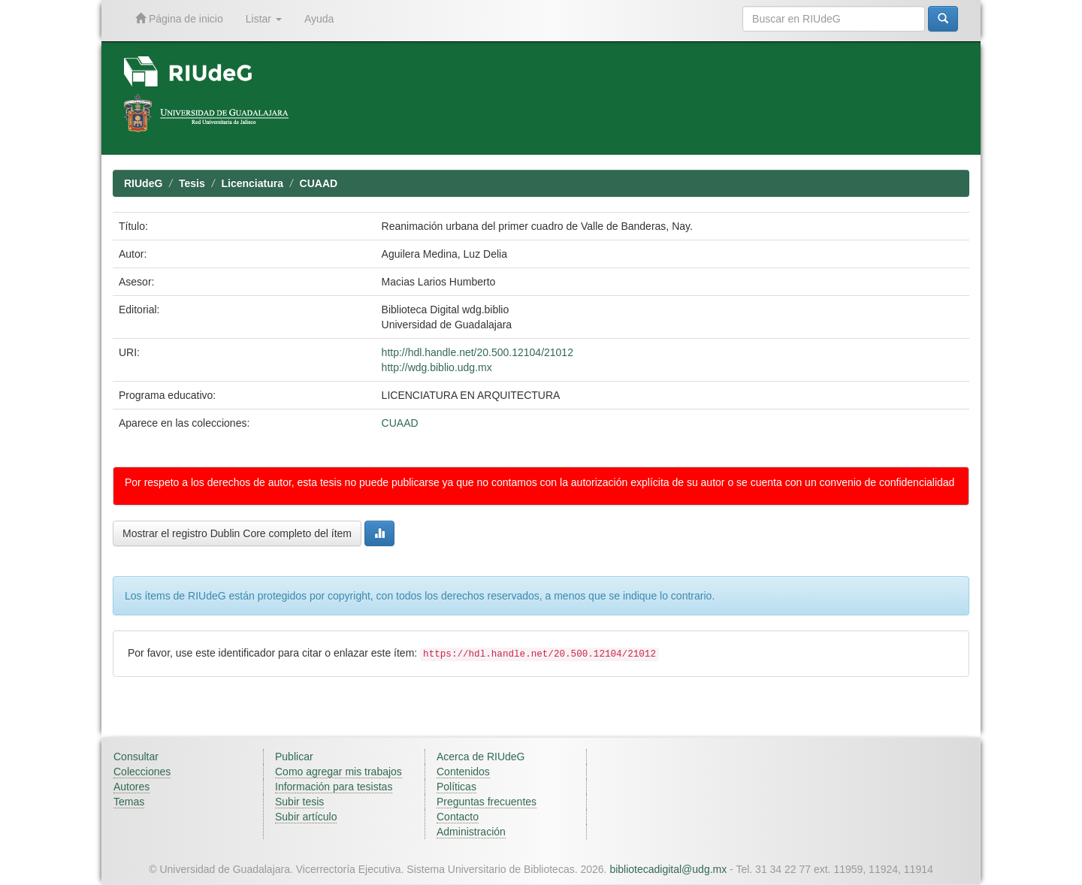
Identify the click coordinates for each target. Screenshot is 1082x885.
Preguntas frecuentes (486, 802)
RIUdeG (143, 183)
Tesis (192, 183)
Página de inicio (179, 18)
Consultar (136, 757)
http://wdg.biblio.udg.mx (437, 367)
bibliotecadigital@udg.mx (668, 869)
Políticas (456, 787)
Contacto (458, 817)
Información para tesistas (333, 787)
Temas (128, 802)
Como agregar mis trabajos (338, 772)
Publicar (294, 757)
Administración (471, 832)
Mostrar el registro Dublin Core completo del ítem (237, 533)
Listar (264, 19)
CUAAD (319, 183)
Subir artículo (306, 817)
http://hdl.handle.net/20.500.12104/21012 (477, 352)
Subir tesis (299, 802)
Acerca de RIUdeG (481, 757)
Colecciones (142, 772)
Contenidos (463, 772)
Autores (131, 787)
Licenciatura (252, 183)
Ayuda (319, 19)
